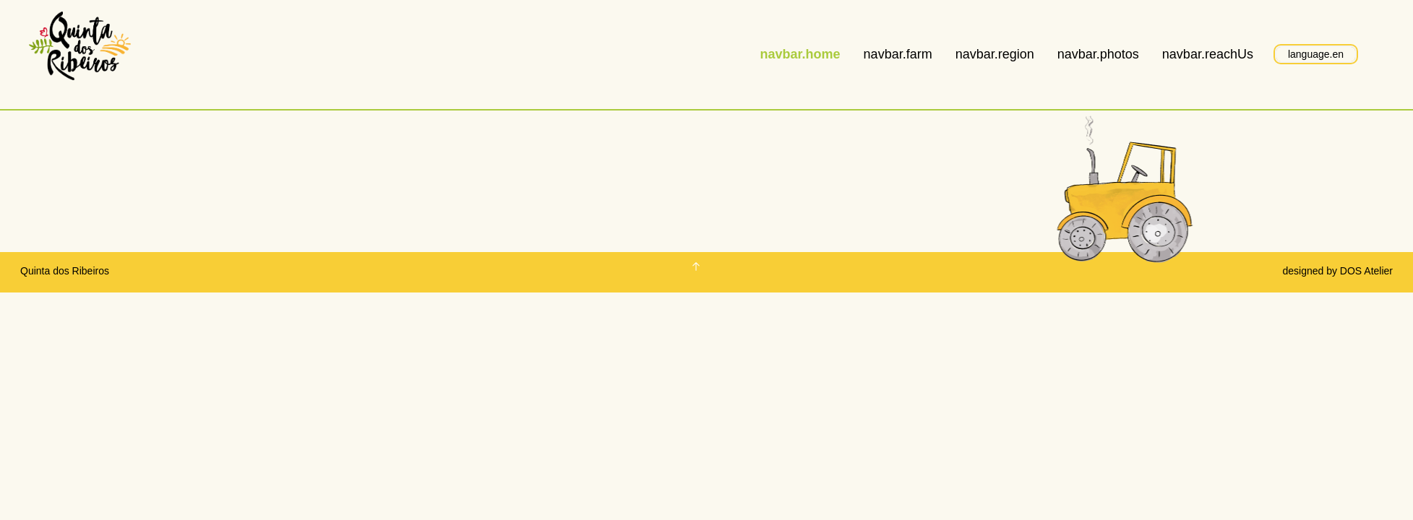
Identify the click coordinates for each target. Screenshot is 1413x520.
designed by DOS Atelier (1337, 271)
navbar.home (800, 54)
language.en (1316, 54)
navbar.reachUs (1207, 54)
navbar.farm (898, 54)
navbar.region (994, 54)
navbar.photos (1098, 54)
